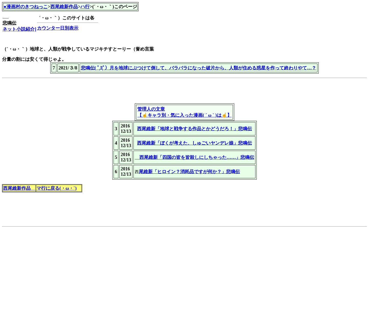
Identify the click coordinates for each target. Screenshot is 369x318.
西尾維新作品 (64, 6)
